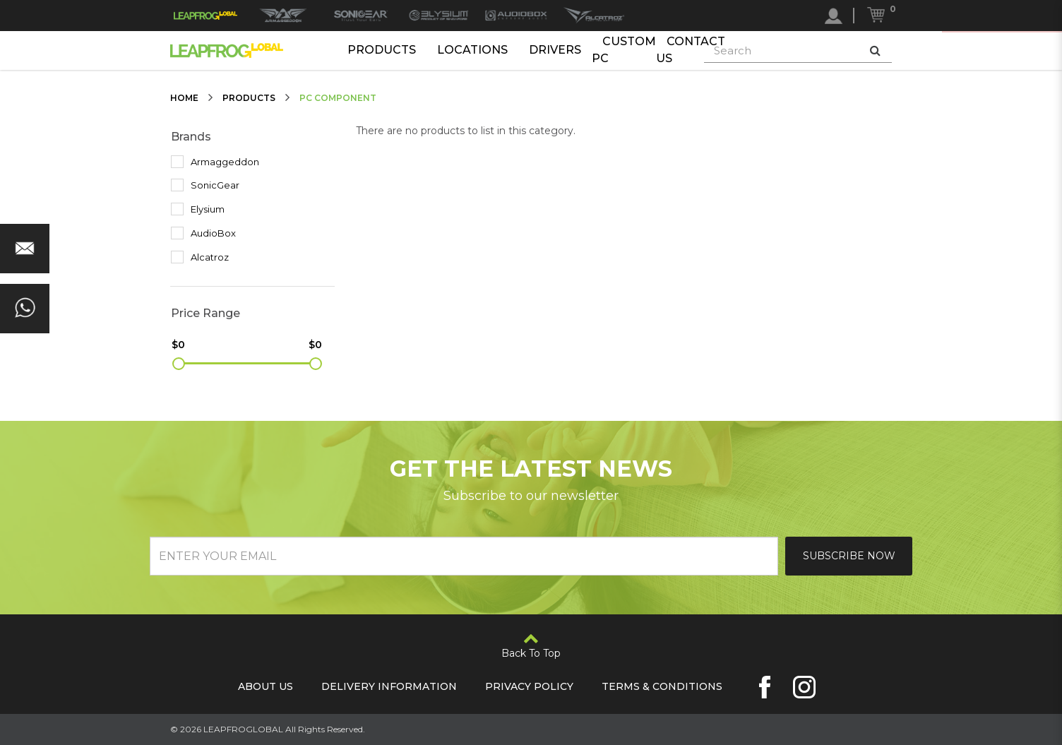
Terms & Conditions (662, 686)
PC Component (337, 98)
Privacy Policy (529, 686)
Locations (472, 49)
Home (184, 98)
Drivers (555, 49)
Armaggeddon (215, 161)
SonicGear (205, 185)
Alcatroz (200, 257)
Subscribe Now (849, 555)
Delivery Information (389, 686)
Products (381, 49)
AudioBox (203, 233)
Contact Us (690, 50)
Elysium (198, 209)
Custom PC (624, 50)
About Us (265, 686)
